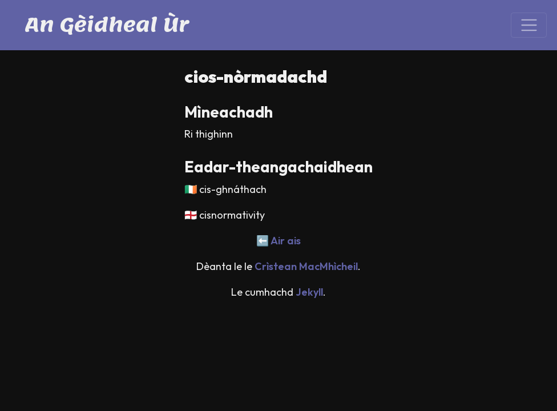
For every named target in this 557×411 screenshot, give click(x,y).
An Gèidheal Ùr (107, 25)
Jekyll (309, 292)
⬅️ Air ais (278, 240)
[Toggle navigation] (529, 25)
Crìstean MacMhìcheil (306, 266)
